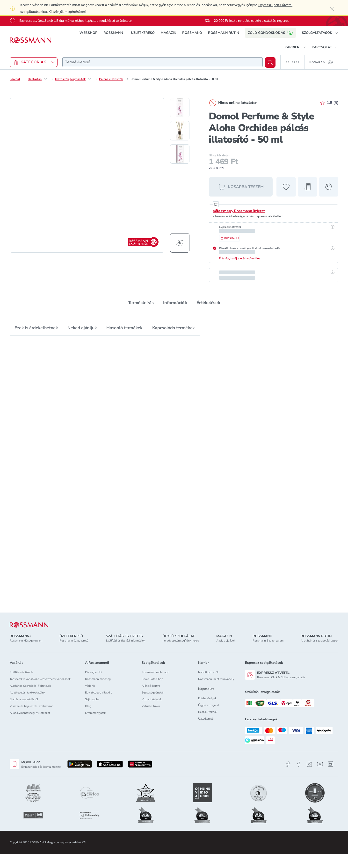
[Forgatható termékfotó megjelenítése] (179, 243)
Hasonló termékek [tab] (124, 328)
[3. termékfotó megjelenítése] (179, 154)
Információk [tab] (175, 303)
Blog (88, 706)
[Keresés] (270, 62)
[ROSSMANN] (29, 625)
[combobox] (162, 62)
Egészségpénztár (153, 692)
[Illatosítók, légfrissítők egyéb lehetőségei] (89, 79)
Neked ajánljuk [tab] (82, 328)
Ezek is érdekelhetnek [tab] (36, 328)
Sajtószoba (92, 699)
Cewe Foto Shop (152, 679)
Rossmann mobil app (155, 672)
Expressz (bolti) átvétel (275, 5)
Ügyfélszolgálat (208, 705)
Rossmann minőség (98, 679)
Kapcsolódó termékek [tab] (173, 328)
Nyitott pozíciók (208, 672)
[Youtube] (320, 764)
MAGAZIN (168, 32)
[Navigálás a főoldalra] (30, 40)
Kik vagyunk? (93, 672)
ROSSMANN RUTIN (223, 32)
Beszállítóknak (207, 712)
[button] (320, 33)
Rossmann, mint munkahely (216, 679)
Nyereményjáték (95, 713)
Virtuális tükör (151, 706)
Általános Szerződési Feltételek (30, 686)
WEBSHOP (88, 32)
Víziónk (90, 686)
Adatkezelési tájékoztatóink (27, 692)
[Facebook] (299, 764)
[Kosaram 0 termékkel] (321, 62)
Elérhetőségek (207, 698)
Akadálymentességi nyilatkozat (30, 713)
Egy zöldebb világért (98, 692)
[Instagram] (309, 764)
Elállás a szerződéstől (24, 699)
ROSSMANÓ (192, 32)
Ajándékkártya (151, 686)
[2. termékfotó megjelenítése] (179, 130)
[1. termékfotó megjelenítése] (179, 107)
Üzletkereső (206, 719)
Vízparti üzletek (152, 699)
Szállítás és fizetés (22, 672)
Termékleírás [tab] (141, 303)
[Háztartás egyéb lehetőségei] (45, 79)
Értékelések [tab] (208, 303)
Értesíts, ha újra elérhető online (239, 258)
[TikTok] (288, 764)
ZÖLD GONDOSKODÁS (270, 33)
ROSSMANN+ (114, 32)
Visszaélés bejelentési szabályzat (31, 706)
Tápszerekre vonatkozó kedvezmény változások (40, 679)
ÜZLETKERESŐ (143, 32)
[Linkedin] (331, 764)
